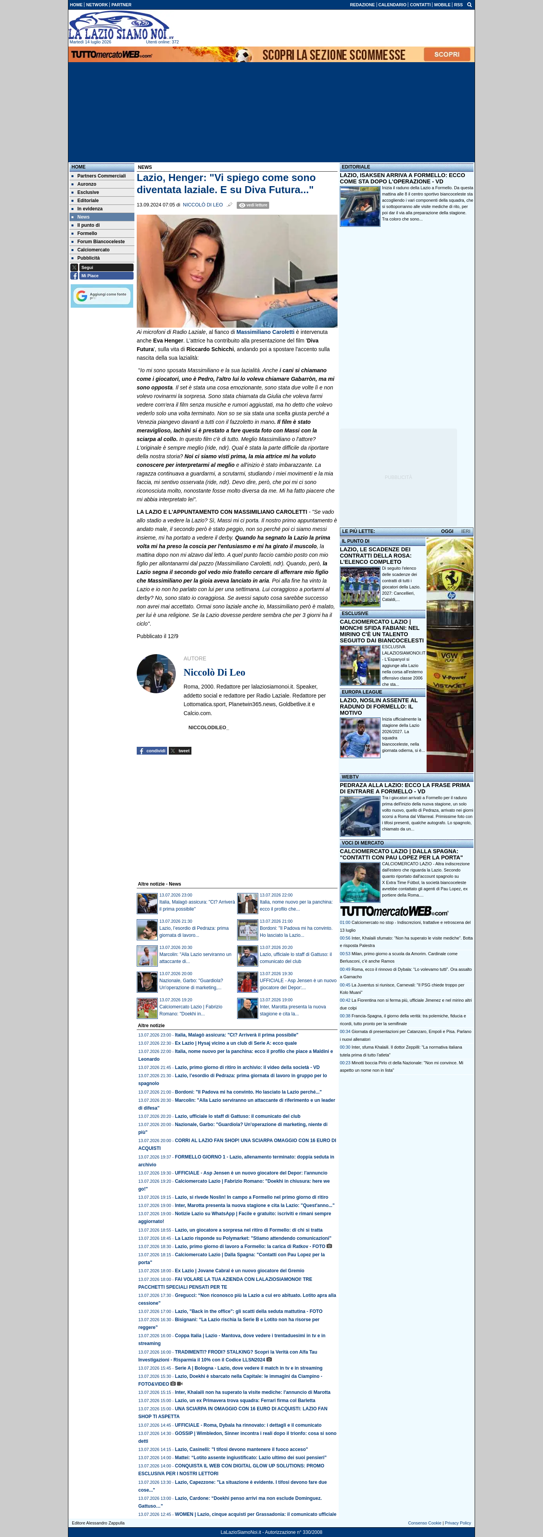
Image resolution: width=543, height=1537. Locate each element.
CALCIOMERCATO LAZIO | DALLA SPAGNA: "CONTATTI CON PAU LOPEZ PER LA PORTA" (401, 854)
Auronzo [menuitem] (83, 184)
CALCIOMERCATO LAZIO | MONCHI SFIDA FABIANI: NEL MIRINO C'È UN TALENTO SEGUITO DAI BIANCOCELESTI (382, 631)
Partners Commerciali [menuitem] (98, 176)
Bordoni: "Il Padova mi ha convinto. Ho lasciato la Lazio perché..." (248, 1092)
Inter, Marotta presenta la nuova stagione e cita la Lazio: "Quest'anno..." (255, 1205)
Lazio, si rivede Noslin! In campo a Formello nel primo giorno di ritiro (252, 1197)
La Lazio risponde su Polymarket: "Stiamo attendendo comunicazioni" (253, 1238)
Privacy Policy (458, 1523)
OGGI (447, 531)
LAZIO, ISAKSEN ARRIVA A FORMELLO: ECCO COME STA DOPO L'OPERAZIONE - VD (402, 178)
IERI (465, 531)
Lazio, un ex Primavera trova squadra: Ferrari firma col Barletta (245, 1400)
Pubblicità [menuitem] (85, 258)
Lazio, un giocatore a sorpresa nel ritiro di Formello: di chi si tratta (249, 1230)
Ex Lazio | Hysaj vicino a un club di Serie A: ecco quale (236, 1043)
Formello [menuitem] (84, 233)
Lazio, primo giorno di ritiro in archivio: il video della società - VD (247, 1067)
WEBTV (350, 777)
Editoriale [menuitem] (85, 200)
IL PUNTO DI (356, 541)
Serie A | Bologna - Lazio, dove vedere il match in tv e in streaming (249, 1368)
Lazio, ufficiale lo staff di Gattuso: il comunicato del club (237, 1116)
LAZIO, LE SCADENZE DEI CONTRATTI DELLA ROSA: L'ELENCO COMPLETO (376, 555)
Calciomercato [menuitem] (90, 250)
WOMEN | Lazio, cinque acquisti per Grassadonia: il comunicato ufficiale (255, 1514)
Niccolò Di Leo (203, 205)
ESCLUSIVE (355, 613)
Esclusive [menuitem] (85, 192)
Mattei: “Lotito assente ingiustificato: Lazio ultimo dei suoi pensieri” (251, 1457)
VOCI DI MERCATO (363, 843)
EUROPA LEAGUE (362, 692)
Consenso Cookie (424, 1523)
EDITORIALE (356, 167)
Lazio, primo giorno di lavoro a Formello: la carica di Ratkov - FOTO (250, 1246)
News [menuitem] (80, 217)
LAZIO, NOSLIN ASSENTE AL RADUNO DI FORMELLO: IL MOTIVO (379, 706)
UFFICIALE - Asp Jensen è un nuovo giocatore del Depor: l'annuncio (251, 1173)
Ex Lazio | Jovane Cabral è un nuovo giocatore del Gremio (239, 1270)
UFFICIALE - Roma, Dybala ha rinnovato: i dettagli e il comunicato (248, 1425)
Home (78, 167)
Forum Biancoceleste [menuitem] (98, 241)
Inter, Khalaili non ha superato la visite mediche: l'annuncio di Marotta (252, 1392)
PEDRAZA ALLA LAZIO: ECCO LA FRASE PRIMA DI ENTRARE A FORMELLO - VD (405, 788)
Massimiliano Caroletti (266, 332)
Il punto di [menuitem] (85, 225)
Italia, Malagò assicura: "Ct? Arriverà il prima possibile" (236, 1035)
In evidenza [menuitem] (87, 209)
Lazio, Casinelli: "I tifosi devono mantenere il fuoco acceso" (241, 1449)
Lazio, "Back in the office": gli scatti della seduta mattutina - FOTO (249, 1311)
